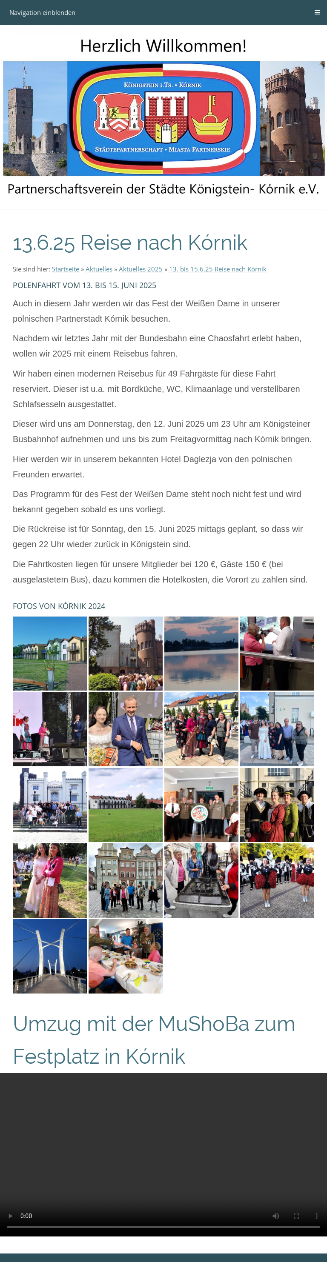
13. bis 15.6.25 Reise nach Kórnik (218, 269)
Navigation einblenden (42, 12)
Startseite (65, 269)
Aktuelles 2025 (141, 269)
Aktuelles (99, 269)
